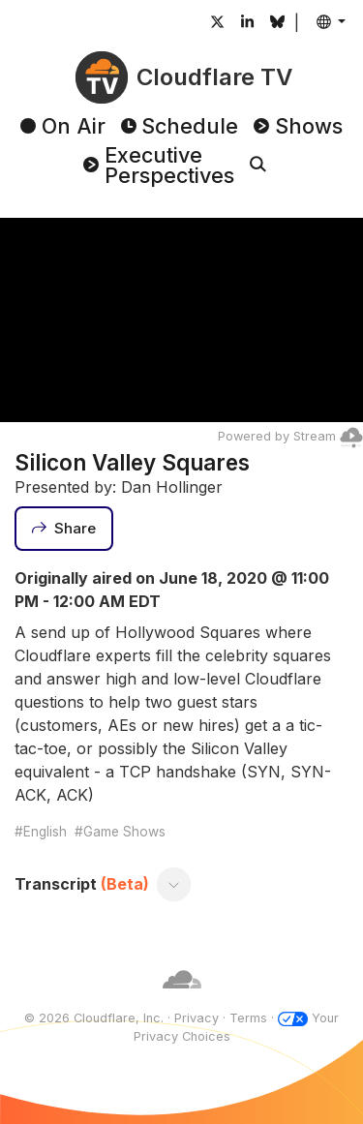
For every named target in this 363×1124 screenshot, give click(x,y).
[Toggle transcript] (174, 883)
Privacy (196, 1018)
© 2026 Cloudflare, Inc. (94, 1018)
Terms (248, 1018)
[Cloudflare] (182, 999)
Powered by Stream (290, 436)
